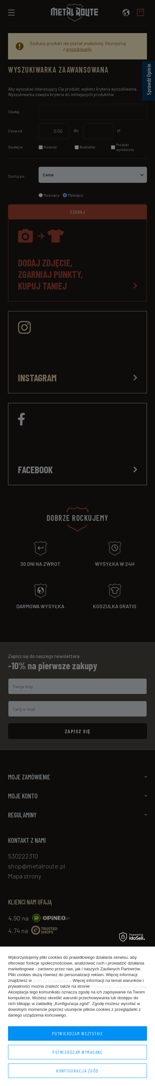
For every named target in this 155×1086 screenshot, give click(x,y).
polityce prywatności (51, 980)
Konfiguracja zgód (77, 1070)
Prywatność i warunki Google (118, 986)
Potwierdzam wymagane (77, 1052)
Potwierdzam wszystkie (77, 1033)
